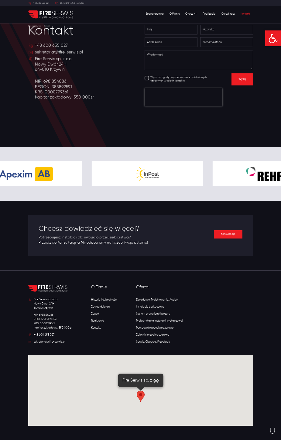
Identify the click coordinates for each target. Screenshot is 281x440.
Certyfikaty (228, 13)
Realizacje (209, 13)
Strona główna (155, 13)
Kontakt (245, 13)
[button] (273, 38)
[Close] (156, 381)
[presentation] (183, 98)
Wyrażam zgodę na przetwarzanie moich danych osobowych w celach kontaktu (178, 80)
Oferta (191, 13)
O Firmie (175, 13)
